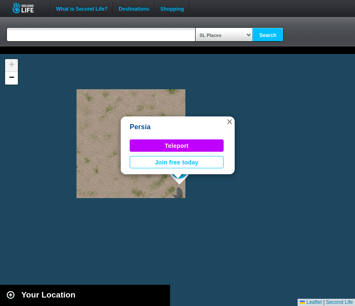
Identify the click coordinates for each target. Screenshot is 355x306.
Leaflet (310, 302)
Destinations (134, 8)
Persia (140, 126)
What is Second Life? (82, 8)
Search (267, 35)
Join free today (177, 162)
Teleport (177, 145)
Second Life (28, 8)
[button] (229, 121)
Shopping (172, 8)
